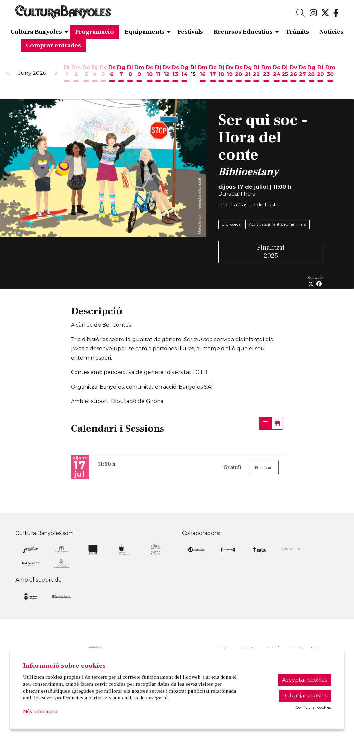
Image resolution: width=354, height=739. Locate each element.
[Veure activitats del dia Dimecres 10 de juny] (149, 73)
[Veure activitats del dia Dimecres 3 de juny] (86, 73)
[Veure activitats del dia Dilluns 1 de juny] (66, 73)
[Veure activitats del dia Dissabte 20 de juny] (238, 73)
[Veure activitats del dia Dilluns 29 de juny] (320, 73)
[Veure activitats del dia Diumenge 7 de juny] (121, 73)
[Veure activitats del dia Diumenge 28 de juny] (311, 73)
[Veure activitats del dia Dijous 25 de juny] (284, 73)
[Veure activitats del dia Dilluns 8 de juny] (130, 73)
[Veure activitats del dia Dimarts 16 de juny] (203, 73)
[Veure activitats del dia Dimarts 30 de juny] (330, 73)
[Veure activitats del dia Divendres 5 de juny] (103, 73)
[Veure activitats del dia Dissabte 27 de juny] (302, 73)
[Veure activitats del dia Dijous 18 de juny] (221, 73)
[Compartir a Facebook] (319, 284)
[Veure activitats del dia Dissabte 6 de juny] (112, 73)
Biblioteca (231, 224)
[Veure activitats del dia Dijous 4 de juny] (94, 73)
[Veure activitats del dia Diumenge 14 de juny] (184, 73)
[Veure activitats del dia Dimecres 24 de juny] (276, 73)
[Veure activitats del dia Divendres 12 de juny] (166, 73)
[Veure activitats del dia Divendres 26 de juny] (293, 73)
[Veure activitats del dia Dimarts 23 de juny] (266, 73)
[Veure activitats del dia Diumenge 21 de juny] (248, 73)
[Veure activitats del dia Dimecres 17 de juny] (213, 73)
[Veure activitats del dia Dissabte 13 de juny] (175, 73)
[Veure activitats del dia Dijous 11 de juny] (158, 73)
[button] (8, 73)
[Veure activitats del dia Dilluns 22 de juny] (256, 73)
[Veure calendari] (277, 423)
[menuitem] (313, 13)
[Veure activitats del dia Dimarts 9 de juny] (139, 73)
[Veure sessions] (265, 423)
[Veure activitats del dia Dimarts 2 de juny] (76, 73)
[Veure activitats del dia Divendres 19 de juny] (230, 73)
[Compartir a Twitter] (310, 284)
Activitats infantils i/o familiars (277, 224)
